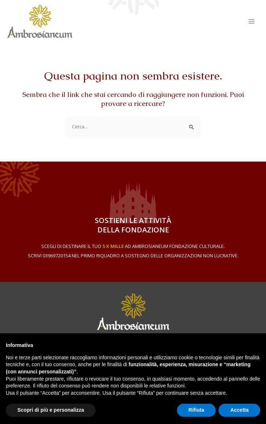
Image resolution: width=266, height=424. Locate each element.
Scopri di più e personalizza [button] (50, 410)
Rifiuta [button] (196, 410)
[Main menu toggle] (252, 21)
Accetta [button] (239, 410)
